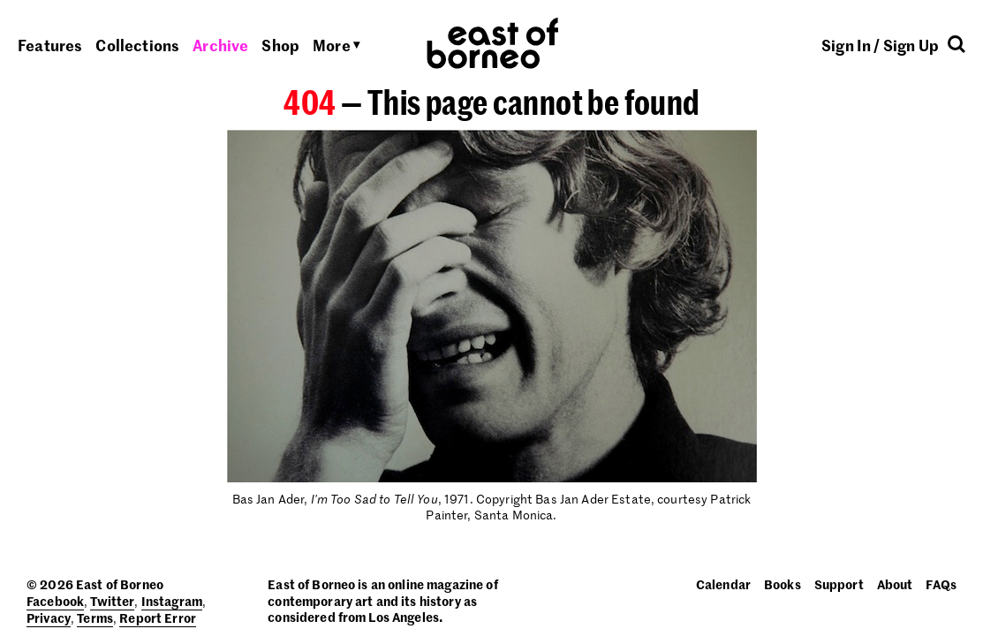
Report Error (157, 617)
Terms (95, 617)
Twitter (112, 601)
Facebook (55, 601)
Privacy (48, 617)
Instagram (171, 601)
